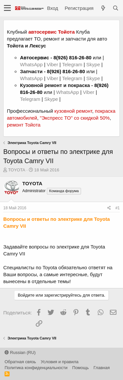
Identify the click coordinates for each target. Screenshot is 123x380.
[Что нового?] (103, 8)
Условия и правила (59, 361)
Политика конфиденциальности (36, 367)
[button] (7, 8)
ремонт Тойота (23, 125)
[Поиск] (115, 8)
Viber (52, 64)
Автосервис (34, 57)
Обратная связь (20, 361)
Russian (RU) (20, 352)
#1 (117, 208)
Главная (101, 367)
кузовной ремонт (73, 111)
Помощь (80, 367)
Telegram (73, 64)
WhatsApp (32, 64)
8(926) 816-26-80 (72, 57)
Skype (93, 64)
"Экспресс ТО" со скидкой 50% (75, 118)
